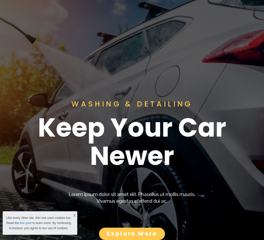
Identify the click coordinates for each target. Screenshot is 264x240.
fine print (26, 223)
